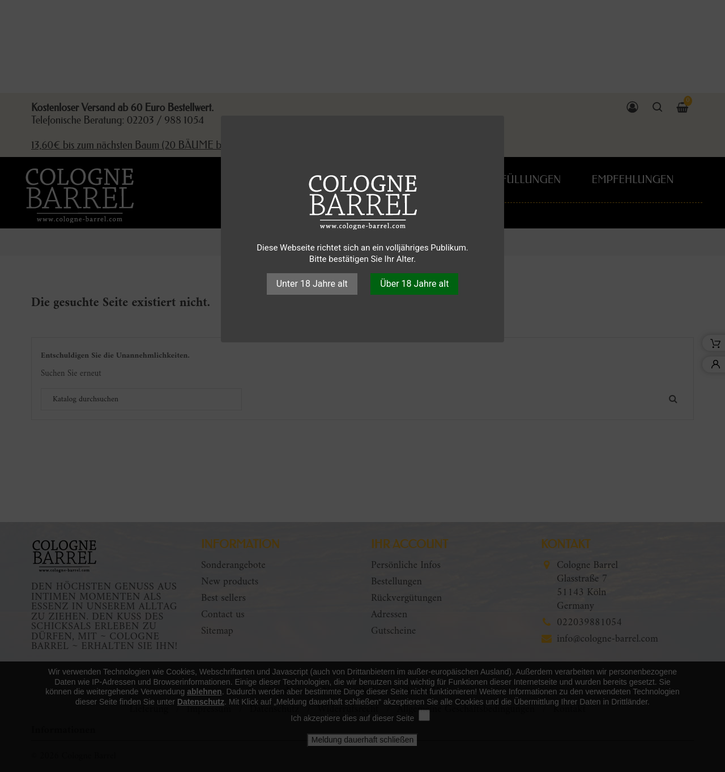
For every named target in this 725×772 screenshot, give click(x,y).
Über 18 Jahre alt (414, 283)
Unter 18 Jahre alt (312, 283)
